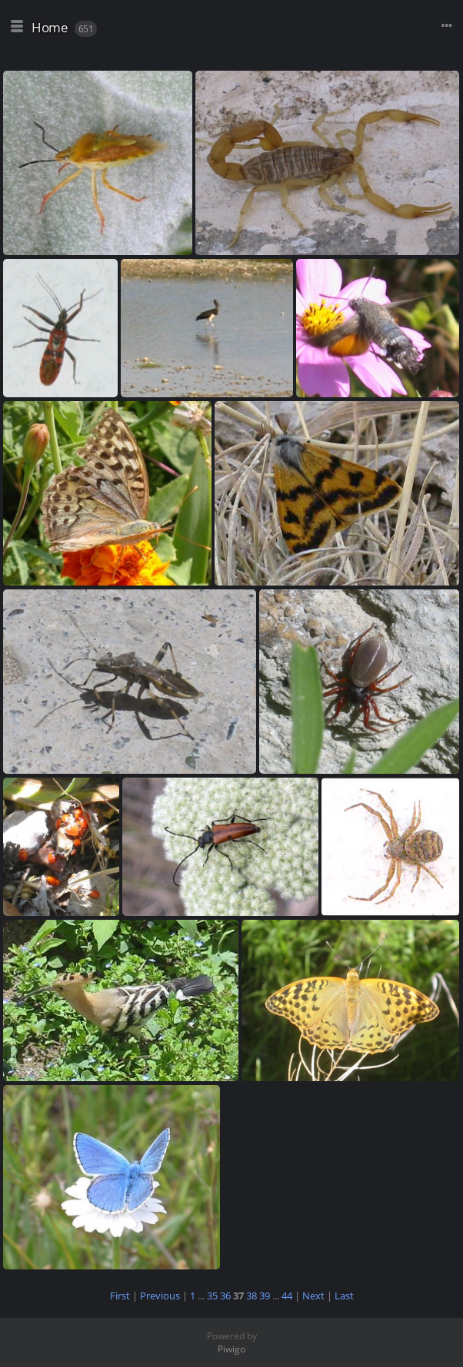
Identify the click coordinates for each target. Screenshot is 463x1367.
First (120, 1295)
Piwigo (231, 1348)
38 (251, 1295)
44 (286, 1295)
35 (212, 1295)
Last (344, 1295)
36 (225, 1295)
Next (313, 1295)
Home (50, 27)
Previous (160, 1295)
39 (264, 1295)
